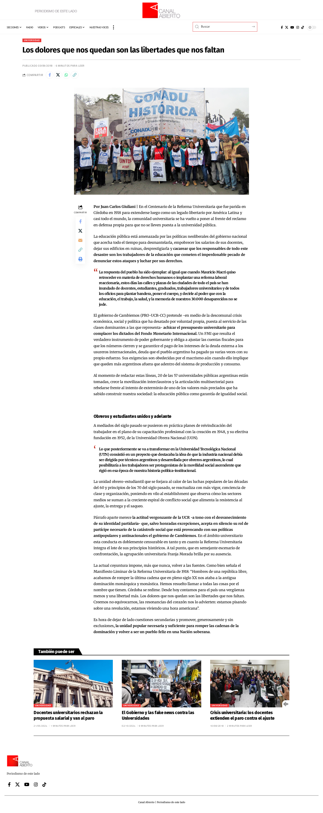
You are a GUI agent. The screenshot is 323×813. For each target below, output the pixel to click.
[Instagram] (297, 27)
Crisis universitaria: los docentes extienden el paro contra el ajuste (242, 717)
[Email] (80, 245)
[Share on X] (59, 76)
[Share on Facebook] (50, 76)
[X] (286, 27)
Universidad (33, 40)
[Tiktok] (302, 27)
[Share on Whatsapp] (69, 76)
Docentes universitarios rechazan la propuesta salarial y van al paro (68, 717)
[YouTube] (292, 27)
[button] (113, 27)
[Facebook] (282, 27)
